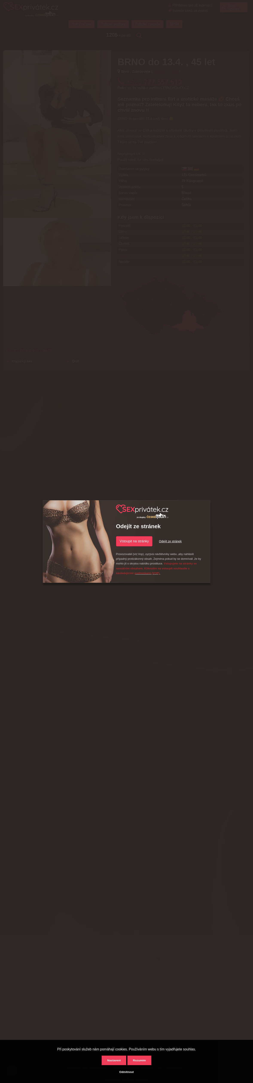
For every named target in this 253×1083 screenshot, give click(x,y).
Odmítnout (126, 1072)
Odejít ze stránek (170, 541)
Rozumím (139, 1060)
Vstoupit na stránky (134, 541)
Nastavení (114, 1060)
